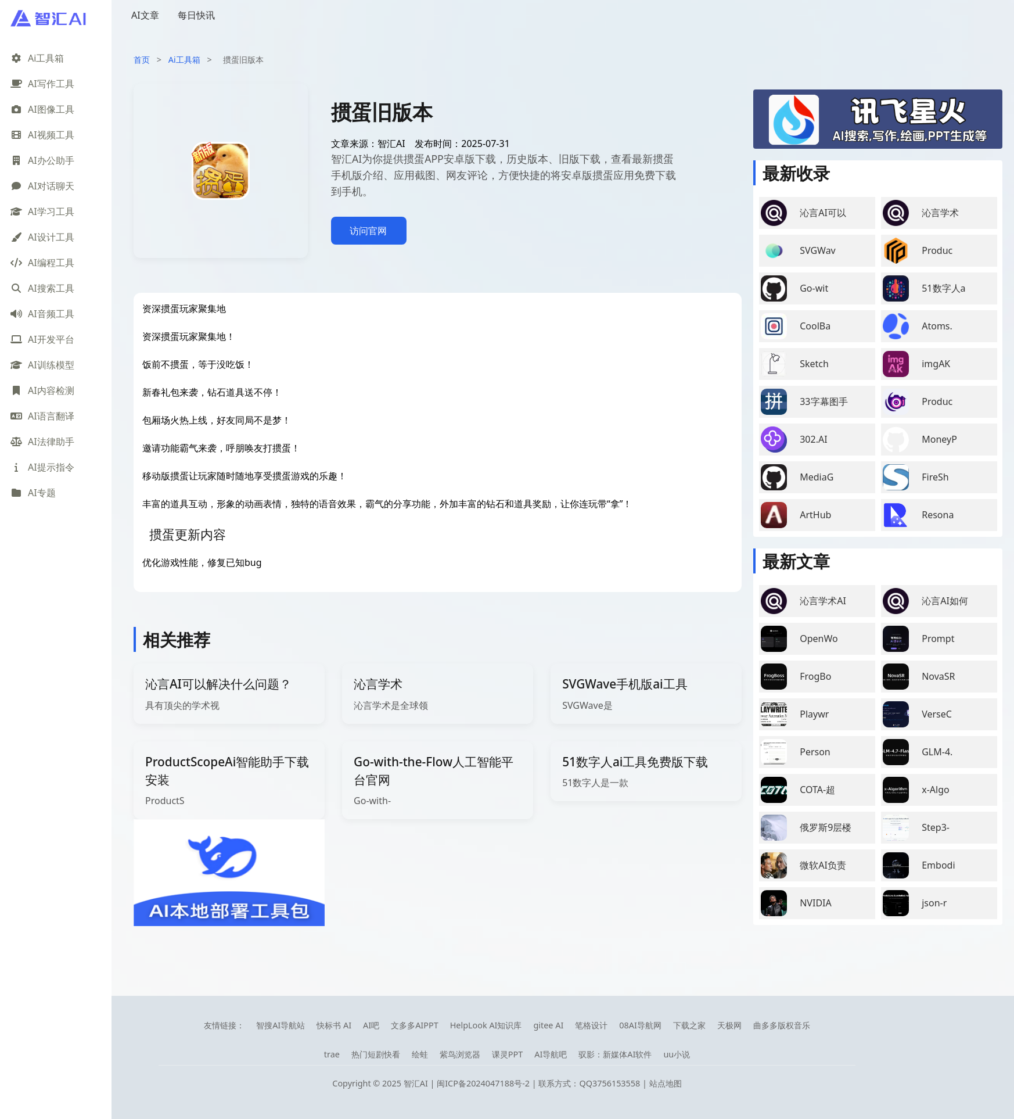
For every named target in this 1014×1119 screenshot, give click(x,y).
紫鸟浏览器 (460, 1054)
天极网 (729, 1025)
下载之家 (689, 1025)
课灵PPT (507, 1054)
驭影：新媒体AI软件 (615, 1054)
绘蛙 (420, 1054)
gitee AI (548, 1025)
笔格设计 (591, 1025)
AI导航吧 (550, 1054)
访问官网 (368, 230)
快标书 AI (334, 1025)
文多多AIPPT (414, 1025)
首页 (142, 59)
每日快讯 (196, 15)
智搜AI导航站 (280, 1025)
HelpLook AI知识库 (486, 1025)
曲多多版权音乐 (781, 1025)
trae (332, 1054)
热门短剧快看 (375, 1054)
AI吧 (371, 1025)
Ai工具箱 (184, 59)
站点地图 (665, 1083)
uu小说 (676, 1054)
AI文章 (145, 15)
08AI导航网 (640, 1025)
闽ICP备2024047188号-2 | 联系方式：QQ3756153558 (539, 1083)
